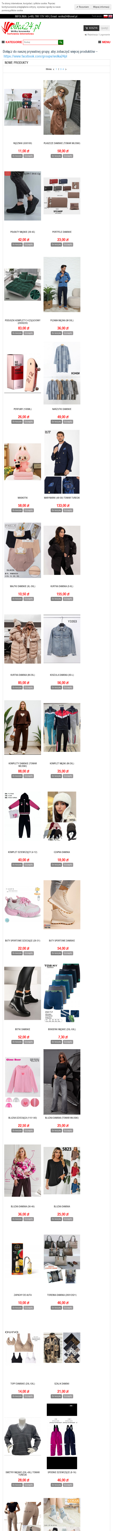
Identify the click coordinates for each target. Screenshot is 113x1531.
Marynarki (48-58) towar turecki (20, 384)
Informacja (9, 1500)
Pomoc (36, 1507)
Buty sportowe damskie (56, 628)
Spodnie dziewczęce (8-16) (56, 956)
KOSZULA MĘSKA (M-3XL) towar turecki (21, 1203)
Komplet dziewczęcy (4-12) (56, 546)
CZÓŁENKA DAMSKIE (92, 1366)
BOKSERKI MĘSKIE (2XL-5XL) (21, 710)
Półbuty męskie (92, 1038)
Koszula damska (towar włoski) (92, 1203)
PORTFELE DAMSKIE (21, 218)
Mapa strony (68, 1494)
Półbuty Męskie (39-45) (91, 136)
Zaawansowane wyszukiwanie (68, 1509)
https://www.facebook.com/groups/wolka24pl (35, 56)
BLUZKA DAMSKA (56, 792)
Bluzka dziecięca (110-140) (56, 710)
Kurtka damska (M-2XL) (21, 464)
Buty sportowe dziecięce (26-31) (21, 630)
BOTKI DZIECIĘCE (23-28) (56, 1448)
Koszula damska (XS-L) (56, 464)
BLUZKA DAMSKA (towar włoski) (92, 712)
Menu (106, 42)
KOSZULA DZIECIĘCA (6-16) (56, 1202)
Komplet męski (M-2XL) (21, 546)
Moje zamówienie (12, 1513)
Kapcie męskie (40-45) (20, 1366)
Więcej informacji (101, 6)
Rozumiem (83, 6)
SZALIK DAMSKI (91, 874)
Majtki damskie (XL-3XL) (56, 382)
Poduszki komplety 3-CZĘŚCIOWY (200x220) (56, 220)
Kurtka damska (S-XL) (92, 382)
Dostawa (37, 1513)
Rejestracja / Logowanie (99, 34)
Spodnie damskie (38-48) (92, 956)
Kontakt (65, 1517)
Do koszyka (15, 149)
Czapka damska (92, 546)
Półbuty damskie (21, 1120)
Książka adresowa (12, 1507)
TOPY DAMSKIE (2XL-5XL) (56, 874)
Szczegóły (27, 149)
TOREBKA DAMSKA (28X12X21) (20, 874)
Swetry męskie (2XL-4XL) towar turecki (21, 958)
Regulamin (38, 1500)
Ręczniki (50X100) (20, 136)
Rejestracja (9, 1494)
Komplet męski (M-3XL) (56, 1284)
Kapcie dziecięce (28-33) (56, 1366)
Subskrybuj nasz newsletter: (95, 1496)
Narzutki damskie (56, 300)
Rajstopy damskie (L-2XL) (56, 1038)
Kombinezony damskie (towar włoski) (92, 1285)
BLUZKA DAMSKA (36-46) (21, 792)
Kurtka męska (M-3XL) (92, 1120)
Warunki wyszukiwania (72, 1500)
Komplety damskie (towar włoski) (92, 466)
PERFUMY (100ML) (21, 300)
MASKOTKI (92, 300)
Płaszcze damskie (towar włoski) (56, 138)
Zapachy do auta (92, 792)
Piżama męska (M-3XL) (92, 218)
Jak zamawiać (39, 1494)
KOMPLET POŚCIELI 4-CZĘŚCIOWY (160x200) (20, 1285)
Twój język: (97, 16)
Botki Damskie (91, 628)
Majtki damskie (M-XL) (56, 1120)
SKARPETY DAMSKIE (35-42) (20, 1038)
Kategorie (14, 42)
